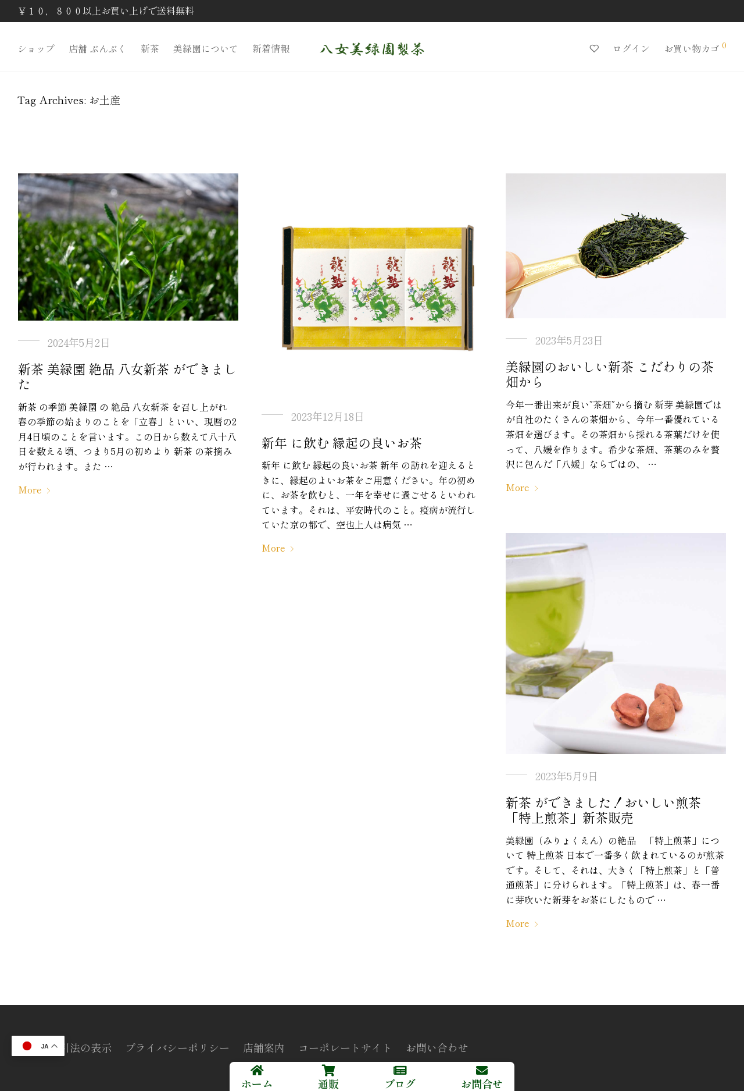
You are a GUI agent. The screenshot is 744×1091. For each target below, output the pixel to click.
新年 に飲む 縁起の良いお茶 (342, 442)
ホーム (257, 1083)
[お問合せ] (482, 1070)
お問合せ (482, 1083)
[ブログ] (400, 1070)
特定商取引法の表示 (64, 1047)
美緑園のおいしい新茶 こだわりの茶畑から (610, 373)
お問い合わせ (437, 1047)
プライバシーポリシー (177, 1047)
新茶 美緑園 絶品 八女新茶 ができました (127, 376)
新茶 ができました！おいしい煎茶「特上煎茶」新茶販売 (603, 809)
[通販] (328, 1070)
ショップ (36, 49)
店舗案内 (264, 1047)
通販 (328, 1083)
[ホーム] (257, 1070)
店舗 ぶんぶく (98, 49)
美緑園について (205, 49)
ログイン (631, 49)
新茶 (150, 49)
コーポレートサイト (345, 1047)
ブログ (400, 1083)
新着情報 (270, 49)
